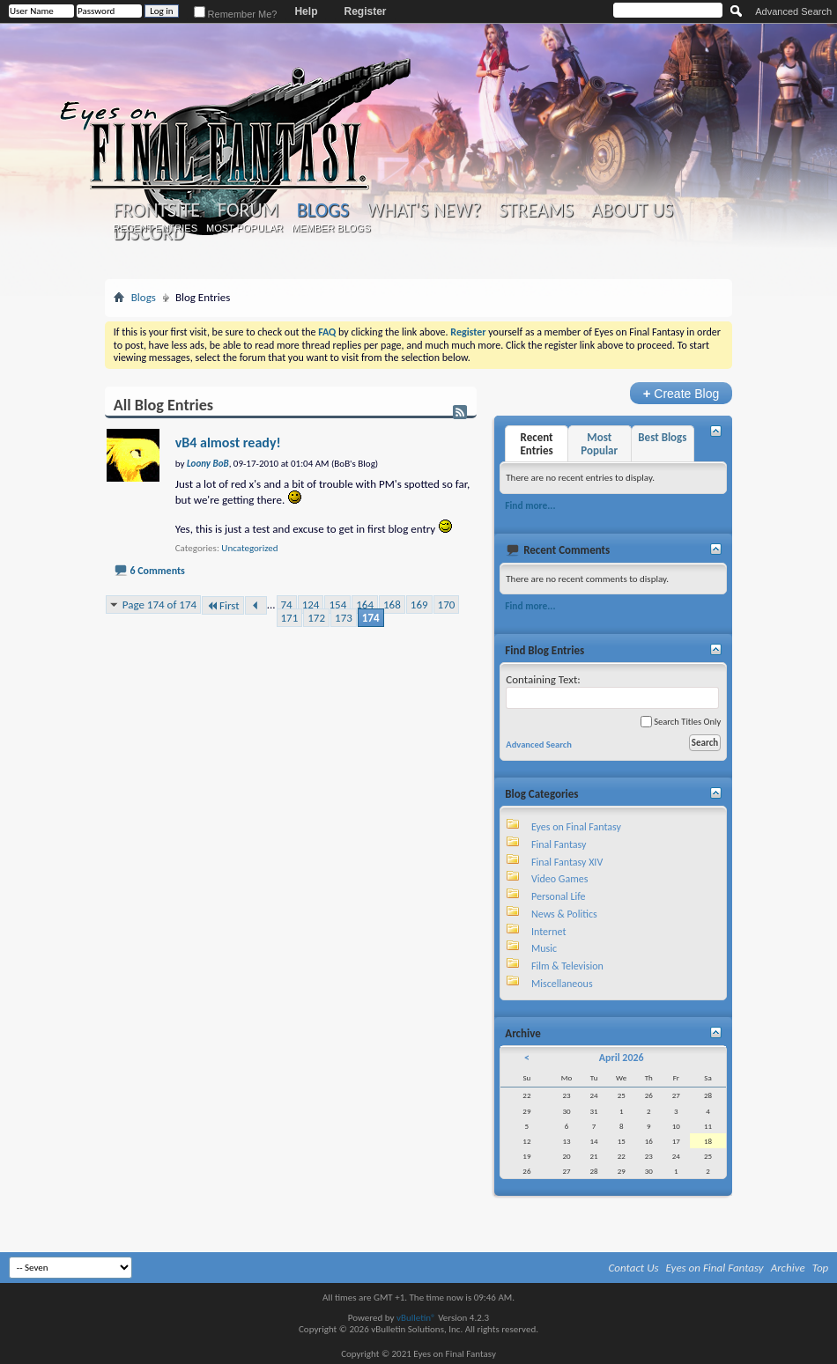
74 (287, 604)
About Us (632, 210)
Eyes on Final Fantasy (576, 827)
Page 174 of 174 (159, 604)
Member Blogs (331, 228)
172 (316, 617)
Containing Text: (612, 691)
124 (311, 604)
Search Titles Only (681, 721)
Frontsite (157, 210)
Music (544, 948)
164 (365, 604)
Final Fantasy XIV (567, 862)
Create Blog (681, 393)
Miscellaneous (562, 983)
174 (371, 617)
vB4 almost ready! (228, 442)
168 (392, 604)
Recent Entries (155, 228)
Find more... (530, 505)
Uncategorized (249, 548)
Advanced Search (793, 11)
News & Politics (564, 914)
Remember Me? (236, 14)
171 (290, 617)
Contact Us (634, 1267)
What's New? (424, 210)
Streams (536, 210)
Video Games (559, 879)
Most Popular (244, 228)
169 (419, 604)
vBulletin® (416, 1317)
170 (447, 604)
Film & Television (567, 966)
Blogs (323, 210)
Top (820, 1267)
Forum (248, 210)
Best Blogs (662, 437)
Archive (788, 1267)
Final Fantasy (558, 844)
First (223, 605)
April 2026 (621, 1057)
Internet (549, 931)
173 (343, 617)
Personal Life (558, 896)
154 (337, 604)
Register (365, 11)
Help (305, 11)
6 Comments (157, 570)
